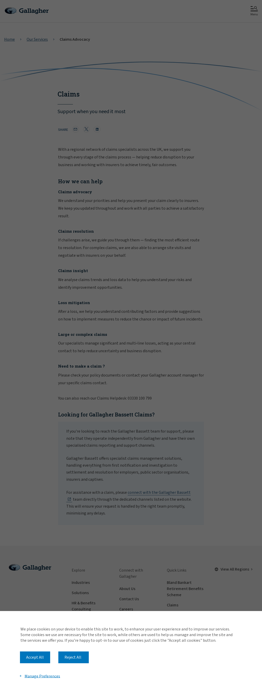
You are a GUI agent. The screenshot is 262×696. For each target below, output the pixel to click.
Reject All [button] (72, 657)
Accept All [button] (35, 657)
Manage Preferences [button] (42, 676)
